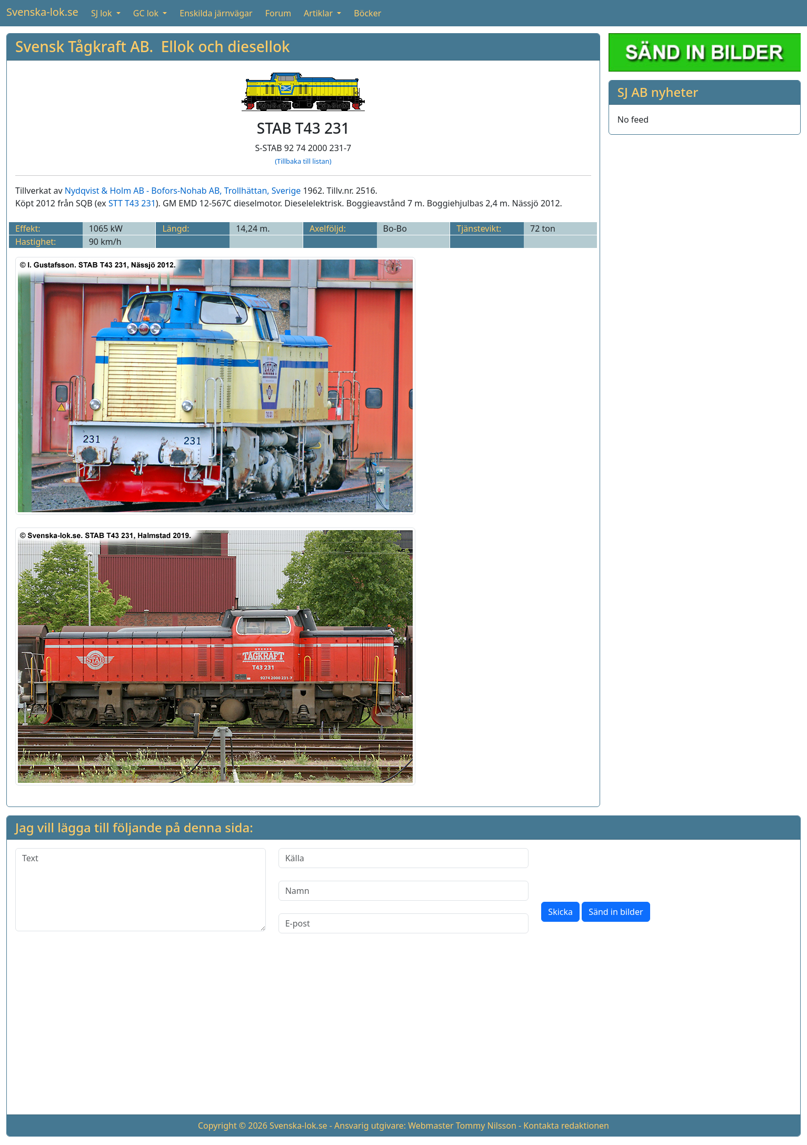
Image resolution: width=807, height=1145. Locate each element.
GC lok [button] (147, 13)
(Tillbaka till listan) (303, 161)
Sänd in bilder (616, 912)
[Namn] (403, 891)
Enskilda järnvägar (216, 13)
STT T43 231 (132, 203)
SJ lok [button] (102, 13)
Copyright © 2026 (232, 1125)
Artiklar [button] (319, 13)
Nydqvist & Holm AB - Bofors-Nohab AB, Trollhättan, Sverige (183, 190)
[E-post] (403, 923)
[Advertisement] (404, 1032)
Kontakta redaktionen (566, 1125)
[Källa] (403, 858)
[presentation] (621, 868)
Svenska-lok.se (42, 12)
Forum (278, 13)
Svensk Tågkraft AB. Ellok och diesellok (152, 46)
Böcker (367, 13)
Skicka (560, 912)
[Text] (140, 889)
